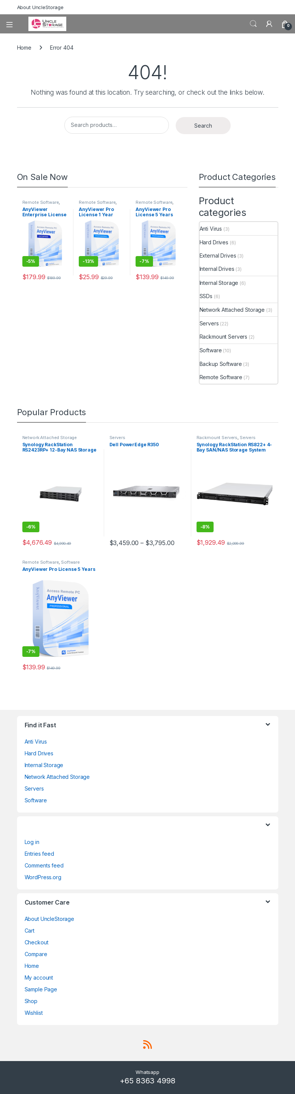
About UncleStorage (40, 7)
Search (253, 24)
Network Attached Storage (232, 309)
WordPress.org (43, 877)
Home (24, 47)
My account (39, 977)
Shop (31, 1001)
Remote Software (40, 202)
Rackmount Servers (224, 336)
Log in (32, 842)
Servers (209, 323)
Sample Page (41, 989)
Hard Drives (214, 242)
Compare (36, 954)
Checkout (36, 942)
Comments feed (44, 865)
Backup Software (221, 364)
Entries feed (39, 853)
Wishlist (34, 1013)
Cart (29, 930)
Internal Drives (217, 269)
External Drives (218, 255)
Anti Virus (211, 228)
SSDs (206, 296)
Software (211, 350)
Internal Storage (219, 283)
